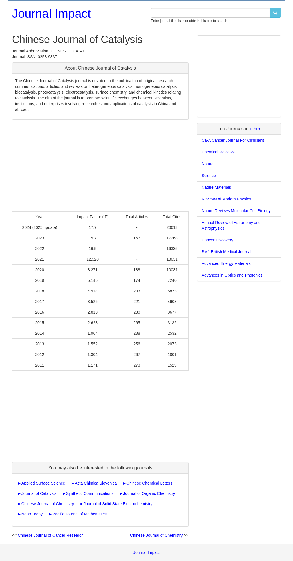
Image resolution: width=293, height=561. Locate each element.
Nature (208, 164)
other (255, 128)
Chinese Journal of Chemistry (47, 503)
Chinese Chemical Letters (149, 483)
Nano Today (32, 514)
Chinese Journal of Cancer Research (51, 535)
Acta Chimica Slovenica (96, 483)
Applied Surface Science (43, 483)
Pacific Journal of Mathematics (79, 514)
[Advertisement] (100, 165)
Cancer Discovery (217, 240)
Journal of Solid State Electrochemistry (118, 503)
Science (209, 175)
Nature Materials (216, 187)
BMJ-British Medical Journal (227, 251)
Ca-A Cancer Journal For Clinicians (233, 140)
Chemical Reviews (218, 152)
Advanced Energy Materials (226, 263)
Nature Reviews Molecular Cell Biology (236, 210)
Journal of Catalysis (38, 493)
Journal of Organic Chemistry (149, 493)
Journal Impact (51, 13)
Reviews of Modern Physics (226, 199)
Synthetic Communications (90, 493)
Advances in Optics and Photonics (232, 275)
